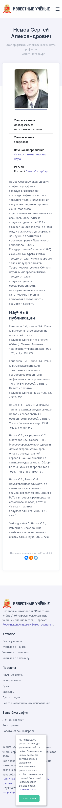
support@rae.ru (12, 792)
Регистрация (10, 725)
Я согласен (29, 798)
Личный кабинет (13, 719)
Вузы (5, 686)
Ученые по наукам (14, 647)
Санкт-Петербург (37, 171)
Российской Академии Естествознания (27, 624)
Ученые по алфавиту (15, 658)
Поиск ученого (12, 641)
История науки (11, 680)
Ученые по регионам (15, 652)
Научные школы (12, 674)
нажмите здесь (27, 789)
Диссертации (11, 697)
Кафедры (8, 692)
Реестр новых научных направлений (26, 703)
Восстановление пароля (18, 731)
